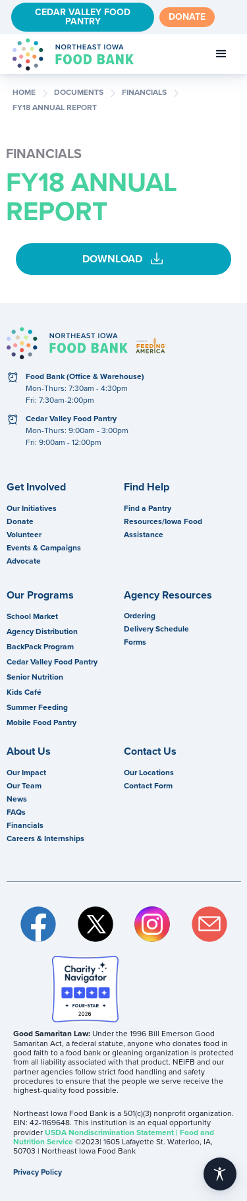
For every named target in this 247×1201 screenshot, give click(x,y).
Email (209, 924)
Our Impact (26, 772)
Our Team (24, 786)
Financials (25, 825)
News (17, 799)
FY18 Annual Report (55, 108)
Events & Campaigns (44, 548)
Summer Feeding (37, 707)
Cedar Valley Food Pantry (82, 16)
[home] (70, 54)
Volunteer (24, 535)
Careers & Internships (45, 838)
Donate (187, 17)
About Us (29, 751)
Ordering (139, 616)
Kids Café (24, 692)
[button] (221, 54)
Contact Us (150, 751)
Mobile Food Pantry (41, 722)
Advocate (24, 561)
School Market (32, 616)
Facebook (38, 924)
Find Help (146, 487)
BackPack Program (40, 647)
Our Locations (149, 772)
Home (24, 93)
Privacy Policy (37, 1172)
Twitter (95, 924)
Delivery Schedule (156, 629)
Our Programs (40, 595)
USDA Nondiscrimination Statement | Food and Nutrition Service (113, 1137)
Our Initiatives (32, 508)
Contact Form (148, 786)
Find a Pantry (147, 508)
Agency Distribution (42, 631)
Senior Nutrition (35, 677)
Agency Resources (168, 595)
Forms (135, 642)
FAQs (16, 812)
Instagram (152, 924)
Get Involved (36, 487)
